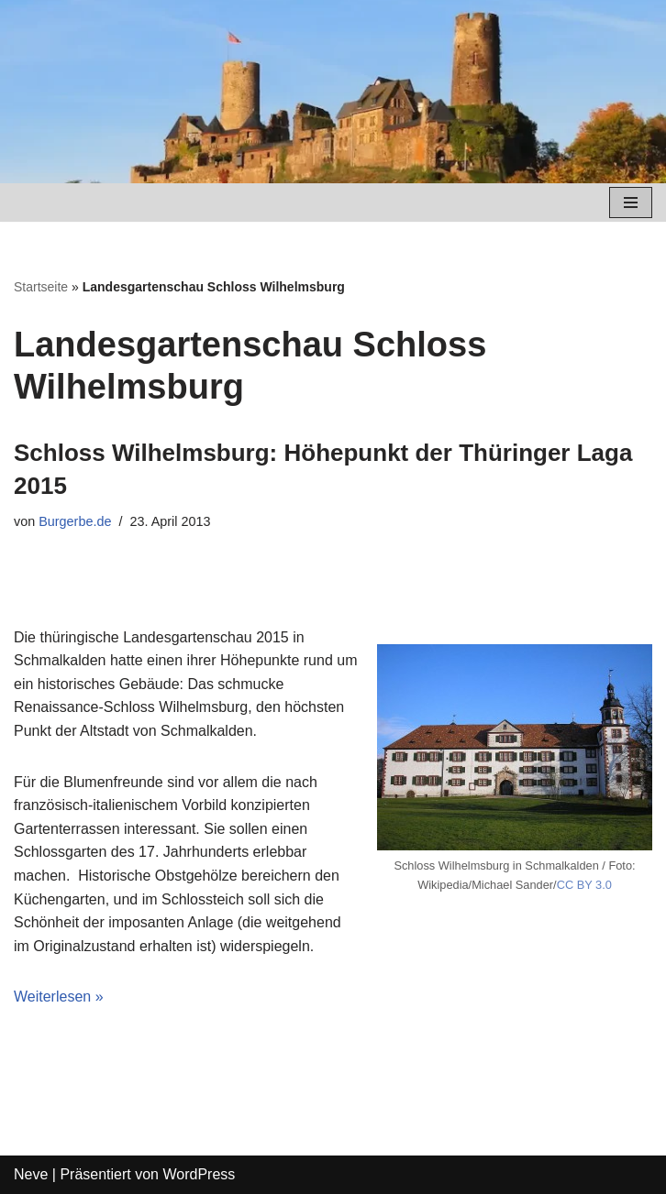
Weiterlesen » (59, 996)
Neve (31, 1174)
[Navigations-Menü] (630, 202)
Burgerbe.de (75, 521)
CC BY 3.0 (584, 885)
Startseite (41, 286)
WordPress (198, 1174)
